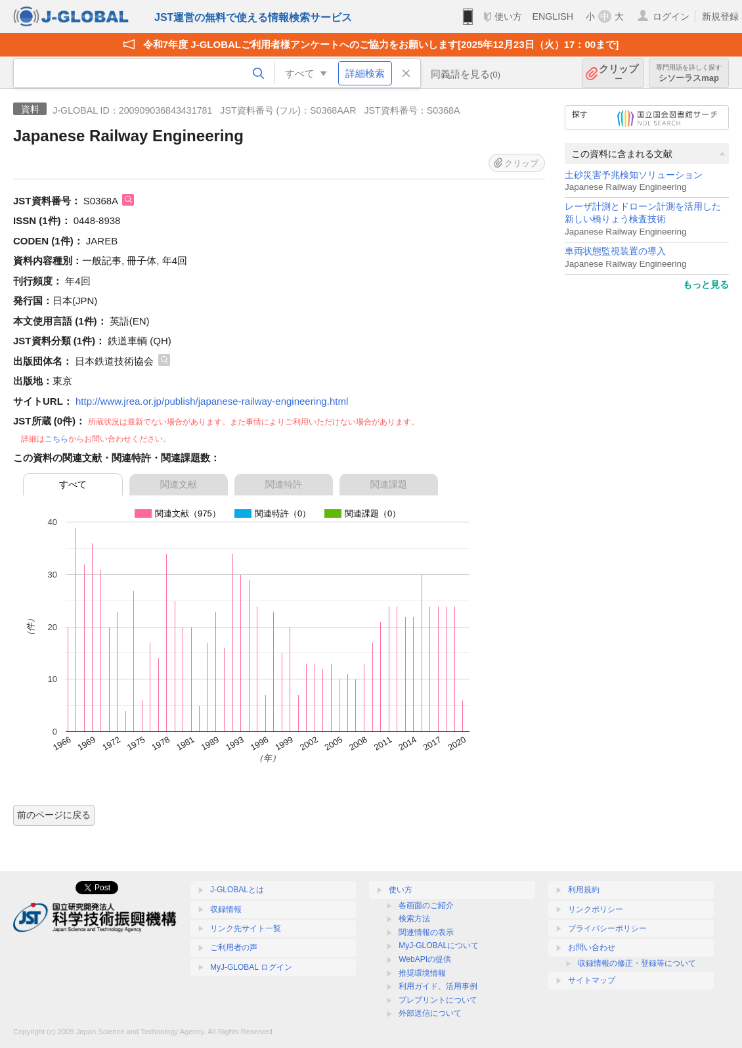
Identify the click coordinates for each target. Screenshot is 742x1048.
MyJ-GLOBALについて (439, 945)
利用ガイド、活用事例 (438, 986)
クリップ (618, 73)
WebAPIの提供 (425, 959)
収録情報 (226, 909)
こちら (56, 439)
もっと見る (706, 284)
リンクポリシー (595, 909)
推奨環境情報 (422, 973)
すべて (73, 484)
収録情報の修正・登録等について (637, 963)
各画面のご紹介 (426, 905)
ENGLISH (552, 16)
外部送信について (430, 1013)
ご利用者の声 (233, 947)
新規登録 (720, 16)
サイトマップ (591, 980)
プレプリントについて (438, 1000)
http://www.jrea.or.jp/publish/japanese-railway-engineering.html (212, 401)
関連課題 (388, 484)
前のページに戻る (54, 814)
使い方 (508, 16)
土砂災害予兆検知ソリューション (634, 175)
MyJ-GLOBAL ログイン (251, 967)
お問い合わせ (591, 947)
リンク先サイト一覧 (245, 928)
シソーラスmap (689, 73)
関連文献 (178, 484)
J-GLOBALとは (237, 889)
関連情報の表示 (426, 932)
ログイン (671, 16)
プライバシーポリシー (607, 928)
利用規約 (584, 889)
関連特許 (283, 484)
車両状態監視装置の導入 (615, 251)
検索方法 (414, 918)
